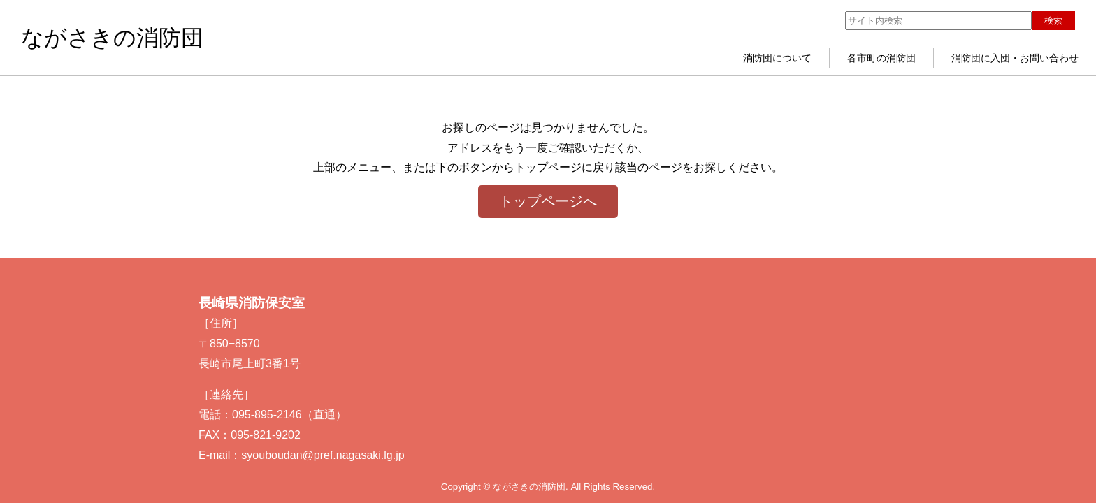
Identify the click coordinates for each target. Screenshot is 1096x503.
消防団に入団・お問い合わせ (1015, 58)
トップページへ (548, 201)
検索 (1053, 20)
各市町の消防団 (881, 58)
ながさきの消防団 (112, 37)
